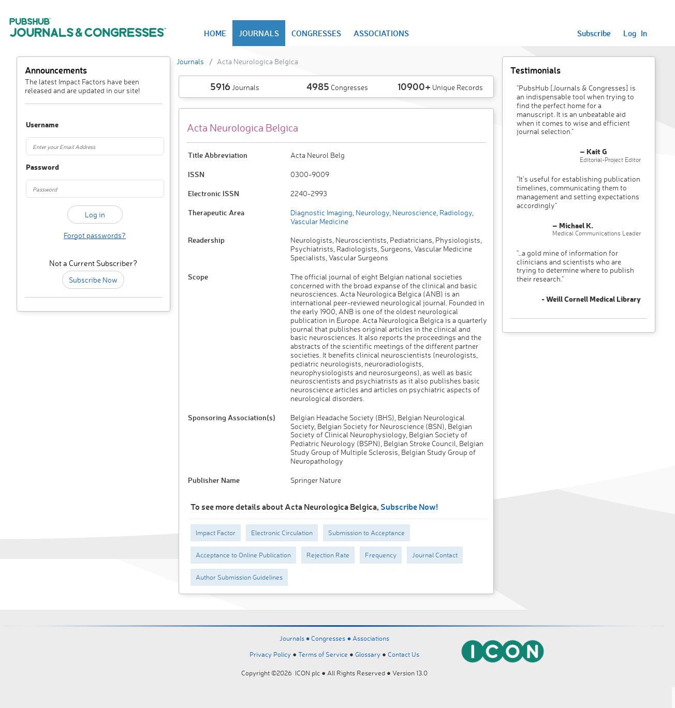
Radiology (455, 212)
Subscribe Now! (409, 506)
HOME (215, 33)
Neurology (371, 212)
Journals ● (296, 638)
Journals (190, 61)
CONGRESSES (316, 33)
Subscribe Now (93, 279)
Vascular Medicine (319, 221)
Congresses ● (332, 638)
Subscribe (594, 33)
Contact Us (403, 654)
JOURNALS (259, 33)
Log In (635, 33)
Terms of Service (323, 654)
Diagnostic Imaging (321, 212)
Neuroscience (413, 212)
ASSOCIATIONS (381, 33)
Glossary (367, 654)
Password (36, 167)
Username (36, 125)
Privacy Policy (270, 654)
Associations (371, 638)
